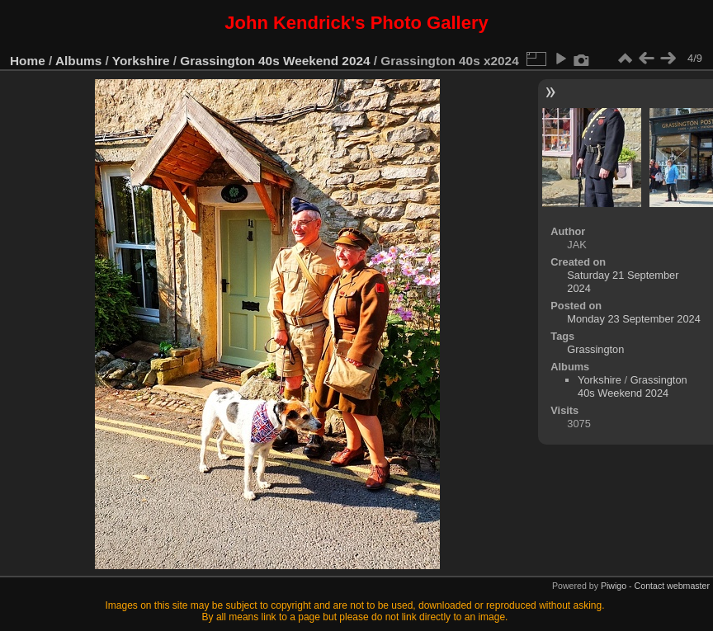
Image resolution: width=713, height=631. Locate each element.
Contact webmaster (672, 586)
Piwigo (613, 586)
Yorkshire (141, 61)
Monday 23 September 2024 (634, 319)
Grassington (595, 349)
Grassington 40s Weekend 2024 (275, 61)
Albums (78, 61)
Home (27, 61)
